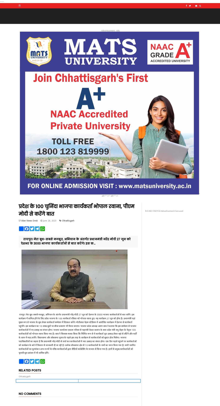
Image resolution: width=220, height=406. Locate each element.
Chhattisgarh (68, 220)
